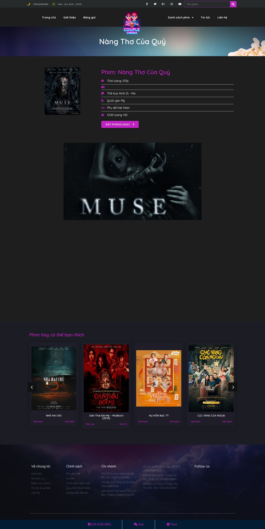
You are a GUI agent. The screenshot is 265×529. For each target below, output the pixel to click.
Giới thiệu (69, 17)
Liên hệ (222, 17)
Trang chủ (49, 17)
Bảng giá (89, 17)
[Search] (233, 4)
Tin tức (205, 17)
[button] (120, 124)
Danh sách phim (180, 17)
